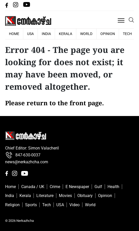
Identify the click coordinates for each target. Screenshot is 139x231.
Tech (127, 34)
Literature (45, 195)
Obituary (85, 195)
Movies (65, 195)
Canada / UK (32, 186)
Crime (55, 186)
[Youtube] (26, 6)
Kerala (65, 34)
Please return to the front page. (54, 104)
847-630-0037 (22, 155)
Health (113, 186)
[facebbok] (7, 6)
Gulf (98, 186)
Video (74, 204)
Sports (31, 204)
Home (10, 186)
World (86, 34)
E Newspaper (77, 186)
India (46, 34)
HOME (14, 34)
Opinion (107, 34)
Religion (12, 204)
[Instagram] (16, 6)
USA (30, 34)
